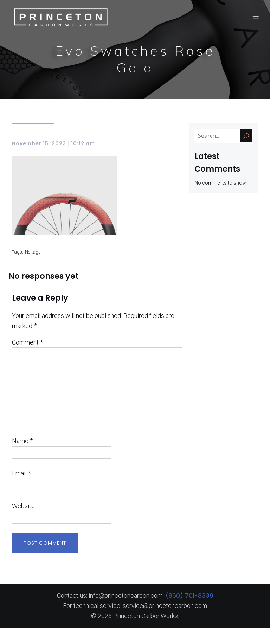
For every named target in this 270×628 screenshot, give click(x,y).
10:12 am (83, 143)
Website (23, 506)
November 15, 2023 (39, 143)
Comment (27, 342)
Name (22, 440)
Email (21, 473)
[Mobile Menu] (256, 19)
